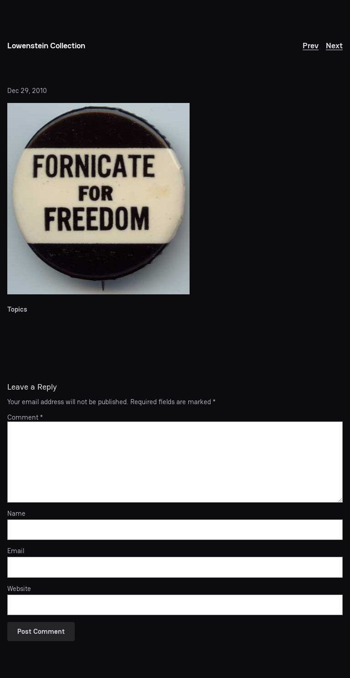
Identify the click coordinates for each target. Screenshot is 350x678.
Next (334, 45)
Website (19, 589)
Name (16, 513)
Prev (311, 45)
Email (15, 551)
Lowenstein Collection (46, 45)
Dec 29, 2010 (27, 90)
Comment (25, 417)
